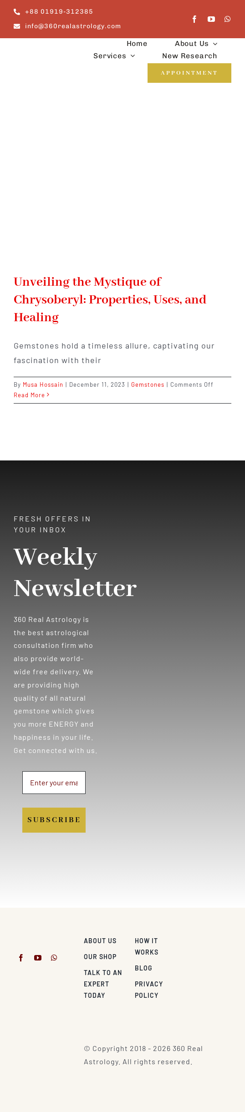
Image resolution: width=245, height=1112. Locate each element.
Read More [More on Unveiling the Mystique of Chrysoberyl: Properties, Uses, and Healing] (29, 395)
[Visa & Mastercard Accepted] (208, 938)
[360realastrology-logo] (42, 48)
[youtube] (211, 19)
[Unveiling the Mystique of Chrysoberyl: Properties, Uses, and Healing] (122, 185)
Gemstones (147, 384)
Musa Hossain (43, 384)
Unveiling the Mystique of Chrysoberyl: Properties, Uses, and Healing (110, 300)
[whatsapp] (228, 19)
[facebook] (195, 19)
